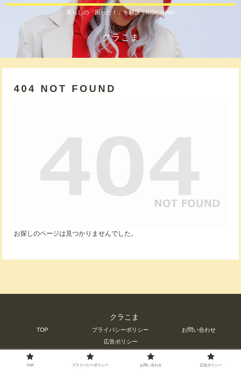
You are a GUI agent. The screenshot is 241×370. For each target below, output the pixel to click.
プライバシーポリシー (120, 329)
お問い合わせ (199, 329)
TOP (42, 329)
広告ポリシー (121, 341)
